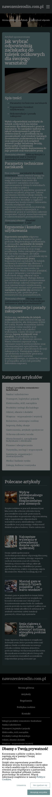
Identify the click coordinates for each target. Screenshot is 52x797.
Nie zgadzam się (40, 785)
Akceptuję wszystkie (38, 792)
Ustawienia (21, 785)
